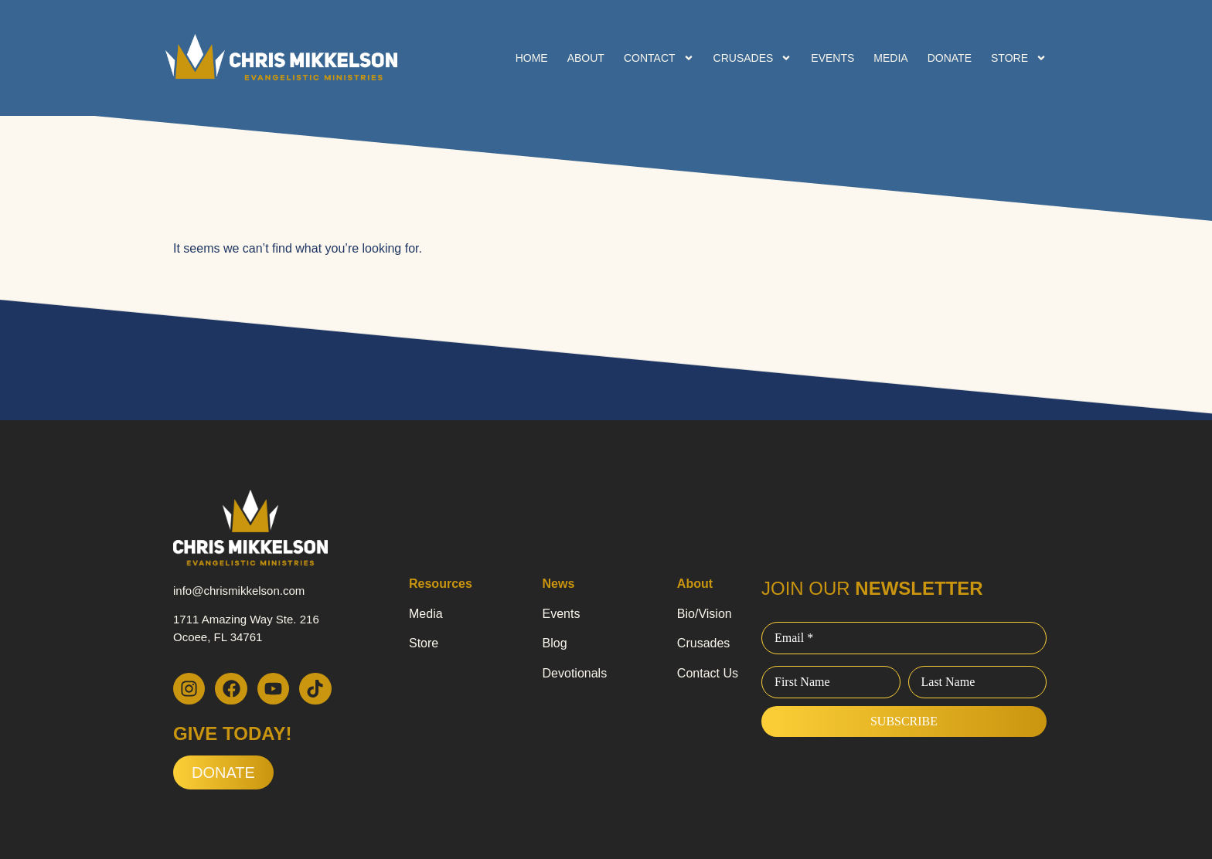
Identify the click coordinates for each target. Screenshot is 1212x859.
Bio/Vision (704, 613)
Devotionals (575, 673)
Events (832, 58)
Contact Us (707, 673)
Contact (659, 58)
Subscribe (904, 721)
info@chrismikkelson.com (239, 590)
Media (890, 58)
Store (1019, 58)
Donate (950, 58)
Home (532, 58)
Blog (555, 643)
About (585, 58)
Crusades (752, 58)
